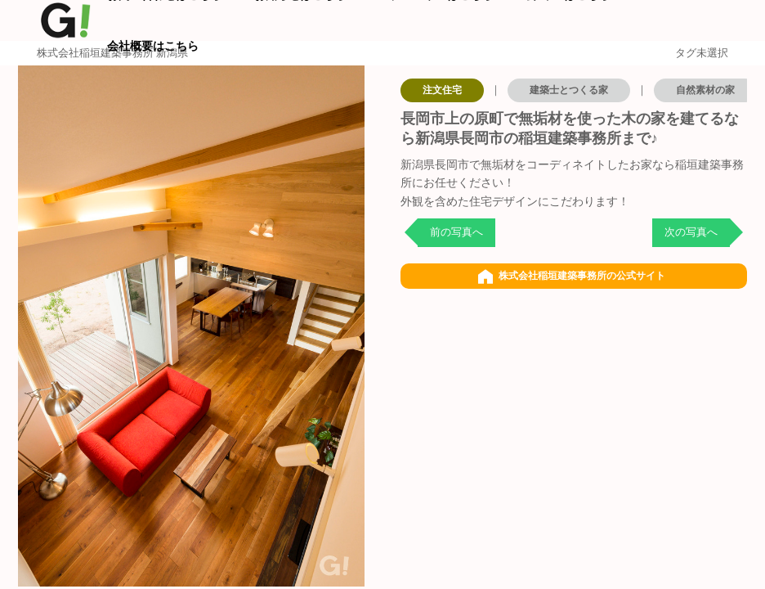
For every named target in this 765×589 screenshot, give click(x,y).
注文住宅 (442, 90)
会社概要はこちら (153, 45)
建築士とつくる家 (569, 90)
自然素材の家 (705, 90)
